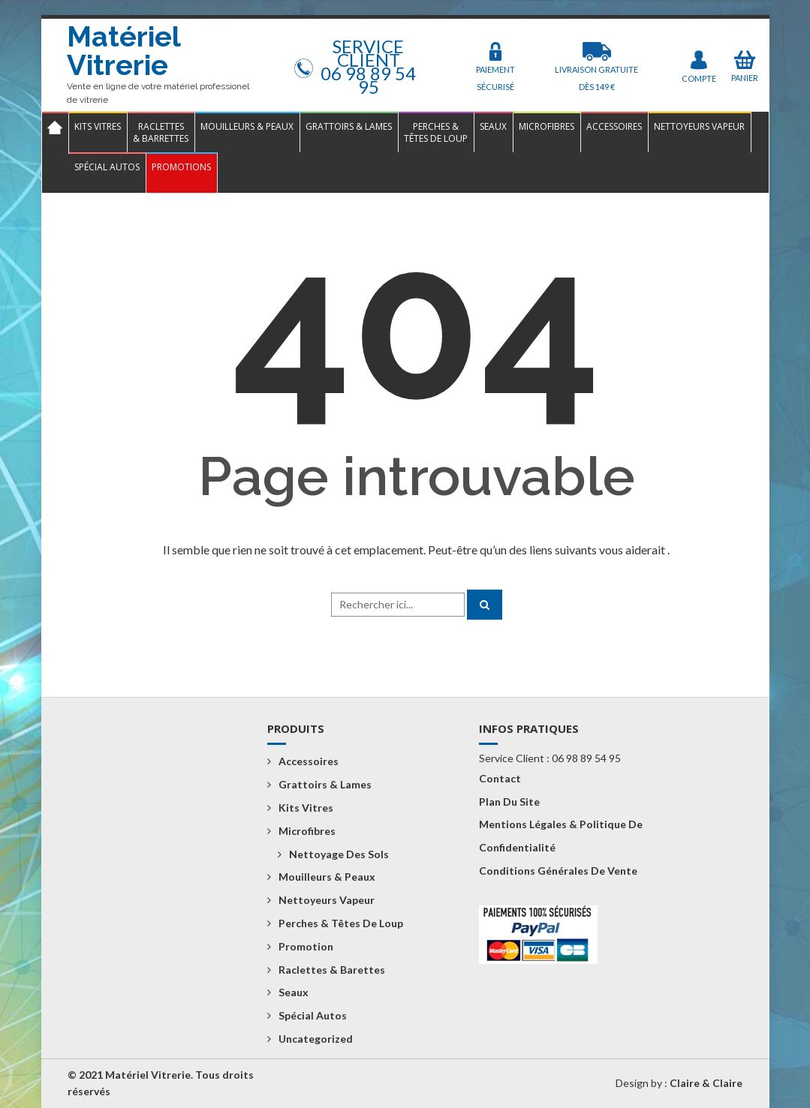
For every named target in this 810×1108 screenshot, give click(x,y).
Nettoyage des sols (339, 854)
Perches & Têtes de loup (341, 923)
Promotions (181, 167)
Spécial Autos (107, 167)
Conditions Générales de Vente (558, 870)
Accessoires (614, 126)
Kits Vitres (97, 126)
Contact (500, 778)
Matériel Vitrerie (123, 51)
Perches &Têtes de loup (436, 132)
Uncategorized (316, 1038)
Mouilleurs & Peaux (247, 126)
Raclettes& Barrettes (160, 132)
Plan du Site (509, 801)
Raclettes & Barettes (332, 969)
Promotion (306, 946)
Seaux (493, 126)
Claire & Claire (706, 1082)
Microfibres (546, 126)
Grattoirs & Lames (349, 126)
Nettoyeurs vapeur (699, 126)
